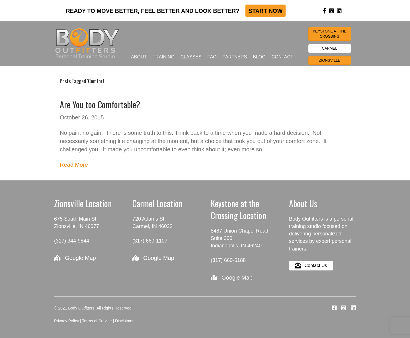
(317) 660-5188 (228, 260)
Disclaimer (124, 321)
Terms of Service (97, 321)
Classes (191, 56)
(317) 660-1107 (149, 241)
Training (163, 56)
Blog (259, 56)
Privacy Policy (66, 321)
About (139, 56)
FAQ (212, 56)
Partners (235, 56)
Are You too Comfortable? (100, 104)
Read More (74, 165)
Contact (282, 56)
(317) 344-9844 (71, 241)
